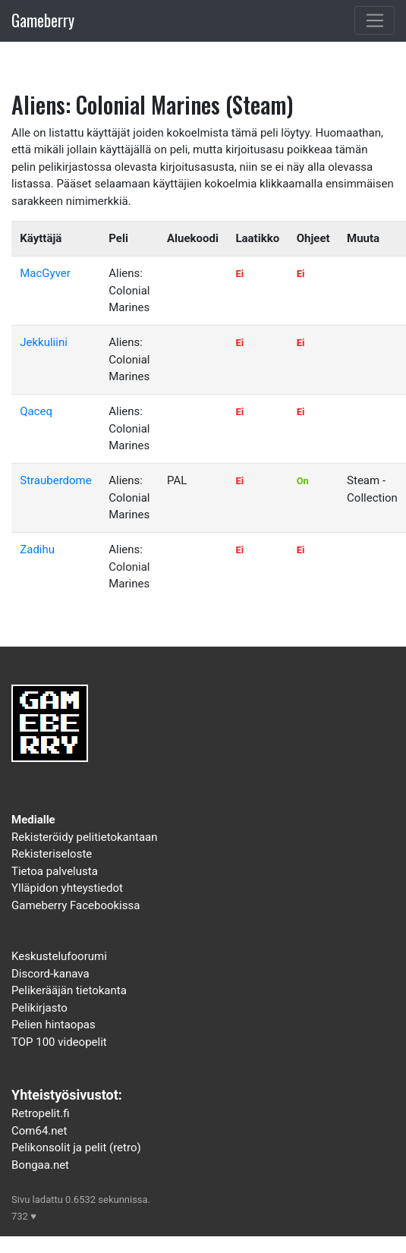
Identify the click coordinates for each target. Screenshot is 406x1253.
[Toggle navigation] (374, 20)
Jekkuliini (44, 342)
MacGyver (45, 273)
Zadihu (37, 549)
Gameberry (42, 20)
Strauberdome (55, 480)
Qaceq (36, 411)
